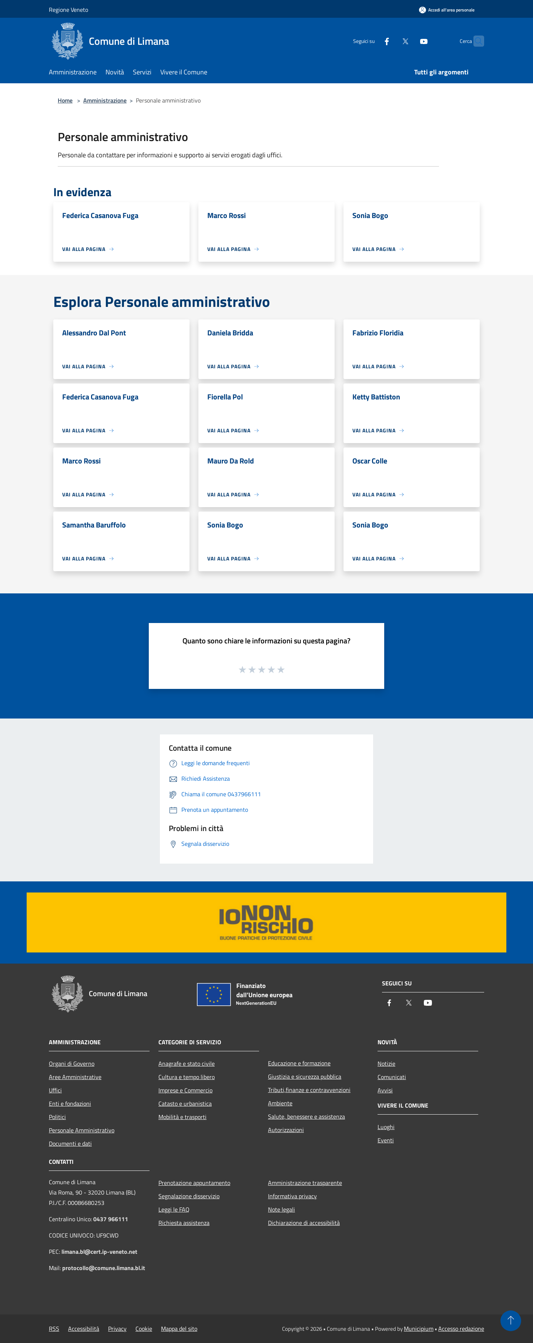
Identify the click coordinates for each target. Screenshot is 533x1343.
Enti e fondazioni (70, 1103)
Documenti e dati (70, 1143)
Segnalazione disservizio (188, 1196)
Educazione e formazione (299, 1063)
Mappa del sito (179, 1328)
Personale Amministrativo (81, 1130)
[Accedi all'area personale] (446, 10)
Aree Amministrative (75, 1076)
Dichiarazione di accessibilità (304, 1222)
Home (65, 100)
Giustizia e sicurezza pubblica (304, 1076)
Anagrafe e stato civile (186, 1063)
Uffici (55, 1090)
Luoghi (386, 1126)
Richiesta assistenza (183, 1222)
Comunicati (392, 1076)
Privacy (117, 1328)
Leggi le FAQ (174, 1209)
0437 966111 (110, 1219)
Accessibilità (83, 1328)
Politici (57, 1116)
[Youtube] (409, 41)
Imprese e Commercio (185, 1090)
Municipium (418, 1328)
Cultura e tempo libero (186, 1076)
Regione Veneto (68, 9)
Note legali (281, 1209)
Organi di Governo (71, 1063)
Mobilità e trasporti (182, 1116)
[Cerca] (475, 41)
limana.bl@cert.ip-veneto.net (99, 1251)
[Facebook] (372, 41)
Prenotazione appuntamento (194, 1182)
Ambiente (280, 1103)
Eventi (386, 1140)
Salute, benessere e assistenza (306, 1116)
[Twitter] (390, 41)
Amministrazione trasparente (305, 1182)
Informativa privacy (292, 1196)
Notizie (386, 1063)
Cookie (143, 1328)
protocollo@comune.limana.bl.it (103, 1267)
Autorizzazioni (286, 1129)
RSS (54, 1328)
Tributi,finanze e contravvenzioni (309, 1089)
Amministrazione (105, 100)
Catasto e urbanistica (185, 1103)
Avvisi (385, 1090)
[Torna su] (510, 1320)
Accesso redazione (461, 1328)
